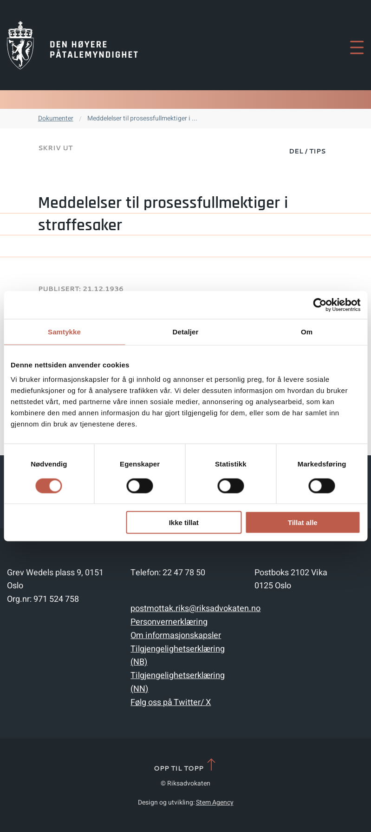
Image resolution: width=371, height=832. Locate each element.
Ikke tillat (184, 522)
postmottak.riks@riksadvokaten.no (195, 608)
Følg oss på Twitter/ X (170, 702)
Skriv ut (55, 148)
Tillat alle (303, 522)
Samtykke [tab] (64, 331)
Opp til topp (185, 765)
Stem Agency (215, 802)
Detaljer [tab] (186, 331)
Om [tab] (306, 331)
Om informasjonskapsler (175, 635)
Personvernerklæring (169, 622)
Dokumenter (55, 118)
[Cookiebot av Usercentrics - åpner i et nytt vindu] (319, 305)
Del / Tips (307, 151)
